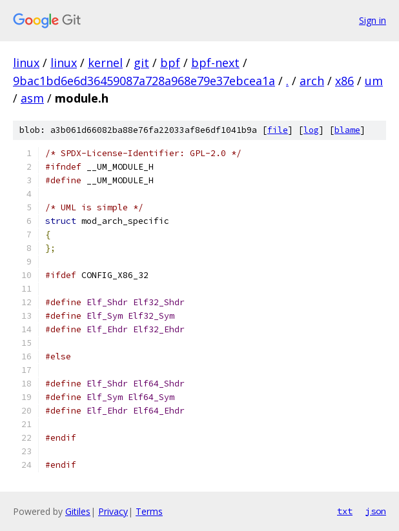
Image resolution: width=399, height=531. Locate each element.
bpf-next (215, 62)
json (375, 511)
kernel (105, 62)
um (374, 80)
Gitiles (77, 511)
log (311, 130)
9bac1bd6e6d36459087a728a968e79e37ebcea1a (144, 80)
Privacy (113, 511)
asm (32, 98)
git (141, 62)
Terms (149, 511)
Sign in (372, 20)
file (277, 130)
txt (345, 511)
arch (312, 80)
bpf (170, 62)
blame (347, 130)
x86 (344, 80)
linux (26, 62)
